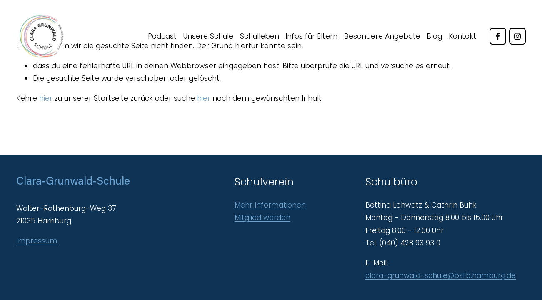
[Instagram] (517, 36)
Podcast (162, 36)
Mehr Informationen (270, 205)
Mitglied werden (262, 217)
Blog (434, 36)
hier (45, 98)
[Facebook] (498, 36)
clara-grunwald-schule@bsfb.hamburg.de (440, 275)
